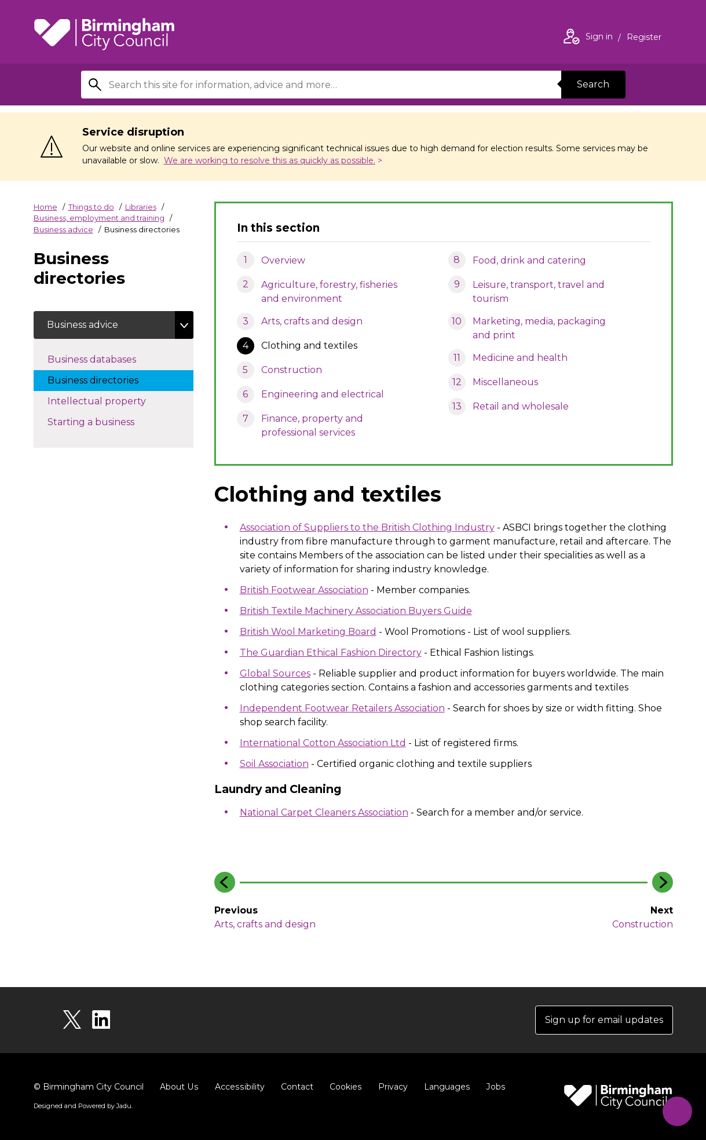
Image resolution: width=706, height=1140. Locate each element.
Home (45, 206)
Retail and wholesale (521, 406)
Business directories (104, 379)
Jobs (492, 1086)
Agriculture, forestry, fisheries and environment (329, 291)
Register (644, 38)
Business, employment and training (99, 217)
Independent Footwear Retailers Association (342, 708)
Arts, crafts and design (312, 321)
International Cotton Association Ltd (323, 742)
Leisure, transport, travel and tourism (539, 291)
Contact (295, 1086)
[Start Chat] (676, 1110)
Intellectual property (108, 400)
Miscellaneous (505, 382)
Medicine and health (520, 357)
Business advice (63, 229)
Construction (291, 369)
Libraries (140, 206)
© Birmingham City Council (89, 1086)
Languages (444, 1086)
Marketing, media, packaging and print (539, 328)
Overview (283, 260)
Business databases (103, 358)
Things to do (91, 206)
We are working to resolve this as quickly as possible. (269, 160)
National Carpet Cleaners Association (324, 812)
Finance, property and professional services (312, 425)
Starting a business (102, 421)
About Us (178, 1086)
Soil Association (274, 763)
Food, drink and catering (529, 260)
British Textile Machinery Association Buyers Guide (356, 610)
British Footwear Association (304, 589)
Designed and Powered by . (83, 1106)
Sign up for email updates (603, 1019)
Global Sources (275, 673)
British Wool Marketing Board (308, 631)
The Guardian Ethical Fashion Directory (331, 652)
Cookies (343, 1086)
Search (593, 84)
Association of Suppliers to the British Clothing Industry (367, 527)
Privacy (390, 1086)
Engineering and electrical (322, 394)
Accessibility (238, 1086)
